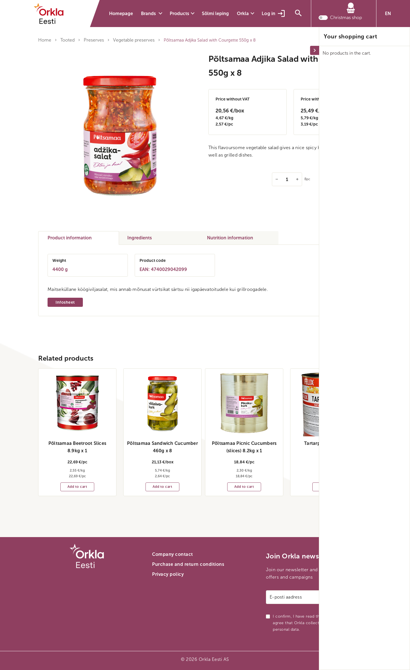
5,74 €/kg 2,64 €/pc (162, 469)
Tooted (67, 40)
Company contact (172, 554)
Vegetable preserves (134, 40)
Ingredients (139, 238)
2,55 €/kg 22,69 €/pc (77, 469)
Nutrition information (230, 238)
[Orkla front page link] (52, 13)
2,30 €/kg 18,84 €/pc (244, 469)
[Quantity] (287, 179)
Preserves (94, 40)
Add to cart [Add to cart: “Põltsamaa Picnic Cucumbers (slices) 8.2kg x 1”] (244, 487)
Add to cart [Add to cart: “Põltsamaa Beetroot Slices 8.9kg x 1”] (77, 487)
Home (44, 40)
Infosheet (65, 302)
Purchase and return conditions (188, 564)
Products (179, 13)
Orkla (243, 13)
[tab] (78, 238)
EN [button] (388, 13)
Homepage (121, 13)
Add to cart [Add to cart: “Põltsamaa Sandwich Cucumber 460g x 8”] (163, 487)
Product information (70, 238)
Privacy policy (168, 574)
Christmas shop (346, 18)
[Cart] (340, 10)
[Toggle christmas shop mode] (323, 18)
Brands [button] (149, 13)
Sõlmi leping (215, 13)
